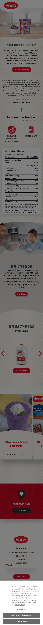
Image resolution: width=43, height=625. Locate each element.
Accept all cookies (21, 621)
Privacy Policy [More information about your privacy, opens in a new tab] (20, 605)
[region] (21, 602)
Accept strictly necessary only (22, 615)
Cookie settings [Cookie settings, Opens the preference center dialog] (21, 609)
